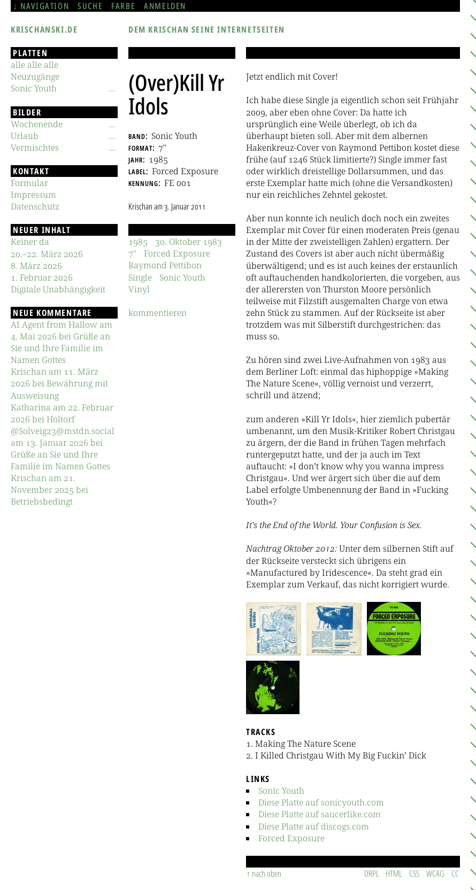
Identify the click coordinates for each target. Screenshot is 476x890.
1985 (138, 241)
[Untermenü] (112, 88)
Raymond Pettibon (165, 265)
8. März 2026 (36, 266)
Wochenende (37, 124)
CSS (414, 873)
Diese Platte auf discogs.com (313, 826)
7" (132, 253)
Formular (29, 183)
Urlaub (25, 136)
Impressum (33, 194)
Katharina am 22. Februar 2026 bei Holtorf (62, 413)
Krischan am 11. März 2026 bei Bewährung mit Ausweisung (59, 383)
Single (140, 277)
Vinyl (139, 289)
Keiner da (30, 241)
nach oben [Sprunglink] (266, 873)
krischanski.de (44, 29)
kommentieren (157, 313)
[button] (273, 628)
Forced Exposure (291, 838)
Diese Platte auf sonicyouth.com (321, 802)
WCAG (435, 873)
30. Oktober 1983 (188, 241)
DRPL (371, 873)
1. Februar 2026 (42, 277)
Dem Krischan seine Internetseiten (206, 29)
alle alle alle (34, 65)
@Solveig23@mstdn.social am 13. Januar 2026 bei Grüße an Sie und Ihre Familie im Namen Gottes (62, 448)
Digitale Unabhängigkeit (58, 289)
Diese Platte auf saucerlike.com (319, 814)
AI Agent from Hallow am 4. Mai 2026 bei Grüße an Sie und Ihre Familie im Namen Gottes (61, 342)
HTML (394, 873)
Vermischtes (35, 147)
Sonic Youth (281, 790)
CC (455, 873)
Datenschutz (35, 206)
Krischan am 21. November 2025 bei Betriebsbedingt (49, 489)
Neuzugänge (35, 76)
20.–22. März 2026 (47, 254)
